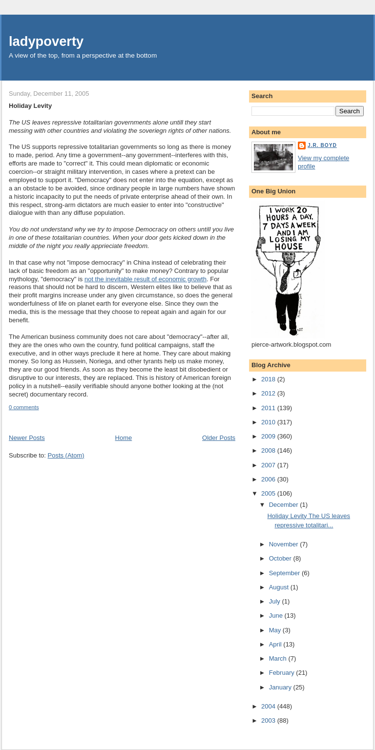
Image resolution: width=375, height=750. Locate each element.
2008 (269, 450)
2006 (269, 479)
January (281, 687)
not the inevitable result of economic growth (145, 279)
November (284, 544)
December (284, 504)
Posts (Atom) (66, 455)
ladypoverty (46, 41)
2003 (269, 720)
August (280, 587)
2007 (269, 465)
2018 (269, 379)
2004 (269, 706)
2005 (269, 493)
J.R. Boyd (322, 145)
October (281, 558)
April (276, 644)
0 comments (24, 407)
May (276, 630)
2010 (269, 422)
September (285, 573)
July (275, 601)
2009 (269, 436)
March (279, 658)
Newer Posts (27, 437)
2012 (269, 393)
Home (123, 437)
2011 (269, 408)
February (282, 672)
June (277, 615)
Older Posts (218, 437)
